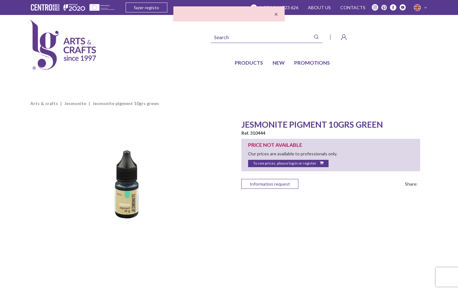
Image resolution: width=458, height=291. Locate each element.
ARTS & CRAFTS (44, 103)
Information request (270, 184)
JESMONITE (75, 103)
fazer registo (146, 7)
